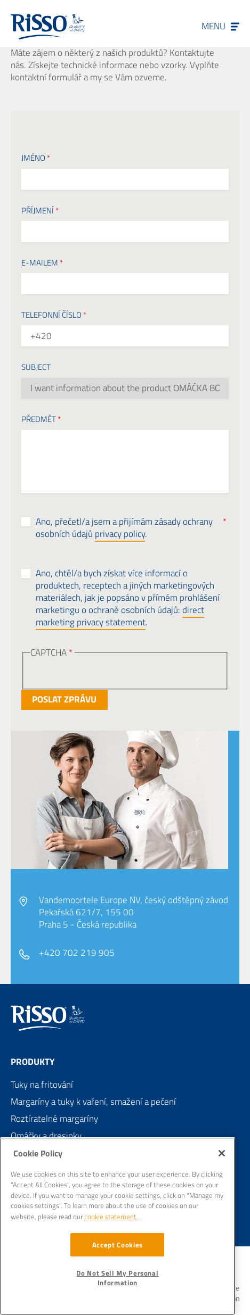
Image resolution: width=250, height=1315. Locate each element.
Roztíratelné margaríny (54, 1119)
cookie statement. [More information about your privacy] (111, 1216)
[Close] (221, 1153)
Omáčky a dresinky (46, 1136)
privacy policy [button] (120, 534)
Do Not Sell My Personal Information (117, 1278)
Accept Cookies (117, 1244)
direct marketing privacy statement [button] (120, 616)
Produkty (32, 1062)
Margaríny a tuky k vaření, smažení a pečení (93, 1102)
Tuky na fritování (42, 1084)
